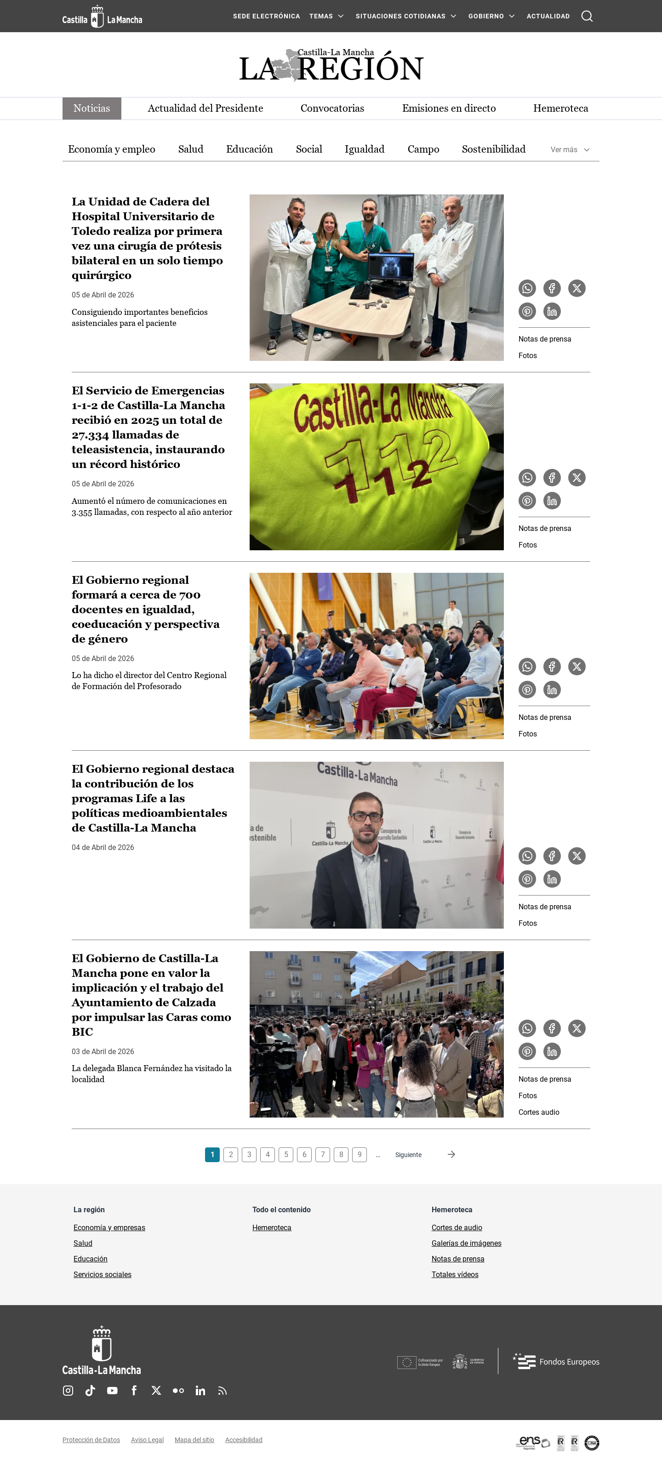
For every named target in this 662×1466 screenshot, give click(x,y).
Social (309, 149)
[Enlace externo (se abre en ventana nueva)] (557, 1443)
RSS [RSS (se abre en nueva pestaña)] (222, 1390)
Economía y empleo (111, 149)
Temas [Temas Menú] (321, 16)
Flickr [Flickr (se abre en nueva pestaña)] (178, 1390)
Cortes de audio (457, 1227)
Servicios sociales (102, 1274)
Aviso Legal (147, 1439)
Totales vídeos (455, 1274)
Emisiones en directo (449, 108)
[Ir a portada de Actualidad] (331, 67)
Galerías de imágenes (467, 1243)
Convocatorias (333, 108)
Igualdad (365, 149)
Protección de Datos (91, 1439)
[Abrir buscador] (587, 16)
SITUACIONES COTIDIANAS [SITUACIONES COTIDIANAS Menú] (401, 16)
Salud (191, 149)
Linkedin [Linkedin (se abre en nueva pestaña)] (200, 1390)
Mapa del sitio (194, 1439)
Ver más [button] (564, 149)
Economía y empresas (109, 1227)
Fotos (528, 355)
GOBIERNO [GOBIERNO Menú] (486, 16)
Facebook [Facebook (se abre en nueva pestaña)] (134, 1390)
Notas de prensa (545, 339)
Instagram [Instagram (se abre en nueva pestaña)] (68, 1390)
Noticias (92, 108)
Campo (423, 149)
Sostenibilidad (494, 149)
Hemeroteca (560, 108)
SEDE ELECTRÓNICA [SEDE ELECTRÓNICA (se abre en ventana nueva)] (266, 16)
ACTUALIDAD (548, 16)
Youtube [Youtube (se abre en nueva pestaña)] (112, 1390)
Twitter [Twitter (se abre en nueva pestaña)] (156, 1390)
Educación (249, 149)
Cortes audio (539, 1112)
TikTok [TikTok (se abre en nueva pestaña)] (90, 1390)
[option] (112, 149)
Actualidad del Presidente (205, 108)
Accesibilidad (244, 1439)
